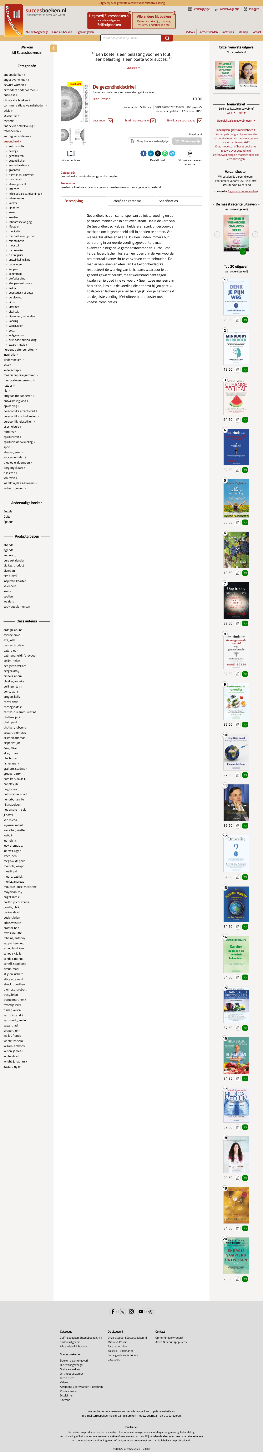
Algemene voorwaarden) (243, 191)
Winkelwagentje (245, 320)
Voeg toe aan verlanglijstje (238, 320)
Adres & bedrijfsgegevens (171, 1342)
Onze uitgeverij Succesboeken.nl (127, 1337)
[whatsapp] (165, 153)
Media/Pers (67, 1378)
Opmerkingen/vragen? (169, 1337)
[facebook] (143, 153)
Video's (64, 1382)
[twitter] (158, 153)
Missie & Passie (117, 1342)
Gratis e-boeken (70, 1369)
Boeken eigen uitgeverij (74, 1360)
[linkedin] (151, 153)
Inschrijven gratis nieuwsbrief (234, 130)
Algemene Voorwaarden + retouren (81, 1386)
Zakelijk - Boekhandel (121, 1350)
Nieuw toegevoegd (71, 1365)
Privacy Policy (68, 1391)
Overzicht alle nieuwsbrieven (234, 121)
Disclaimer (66, 1395)
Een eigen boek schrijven (123, 1355)
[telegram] (172, 153)
